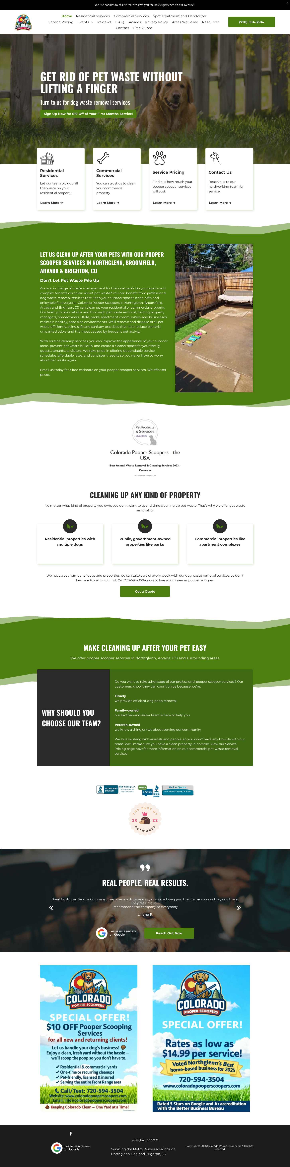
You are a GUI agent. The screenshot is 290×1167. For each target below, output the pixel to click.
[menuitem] (67, 16)
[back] (51, 907)
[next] (238, 907)
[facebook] (71, 1134)
